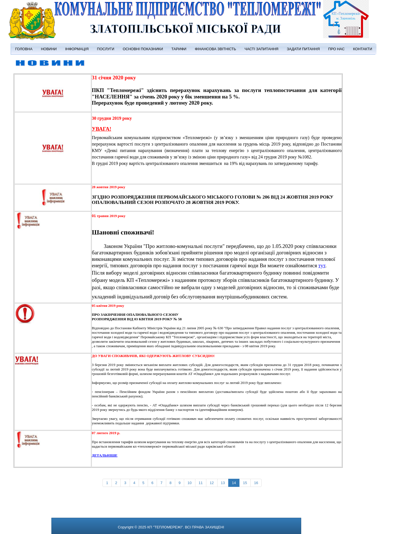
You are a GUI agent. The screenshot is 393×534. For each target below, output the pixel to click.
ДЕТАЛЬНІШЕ (104, 455)
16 (256, 483)
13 (223, 483)
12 (212, 483)
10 (189, 483)
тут (321, 265)
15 (245, 483)
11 (201, 483)
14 (234, 483)
